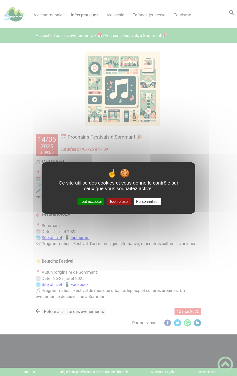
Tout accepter (91, 201)
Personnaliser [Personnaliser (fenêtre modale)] (147, 201)
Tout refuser (119, 201)
